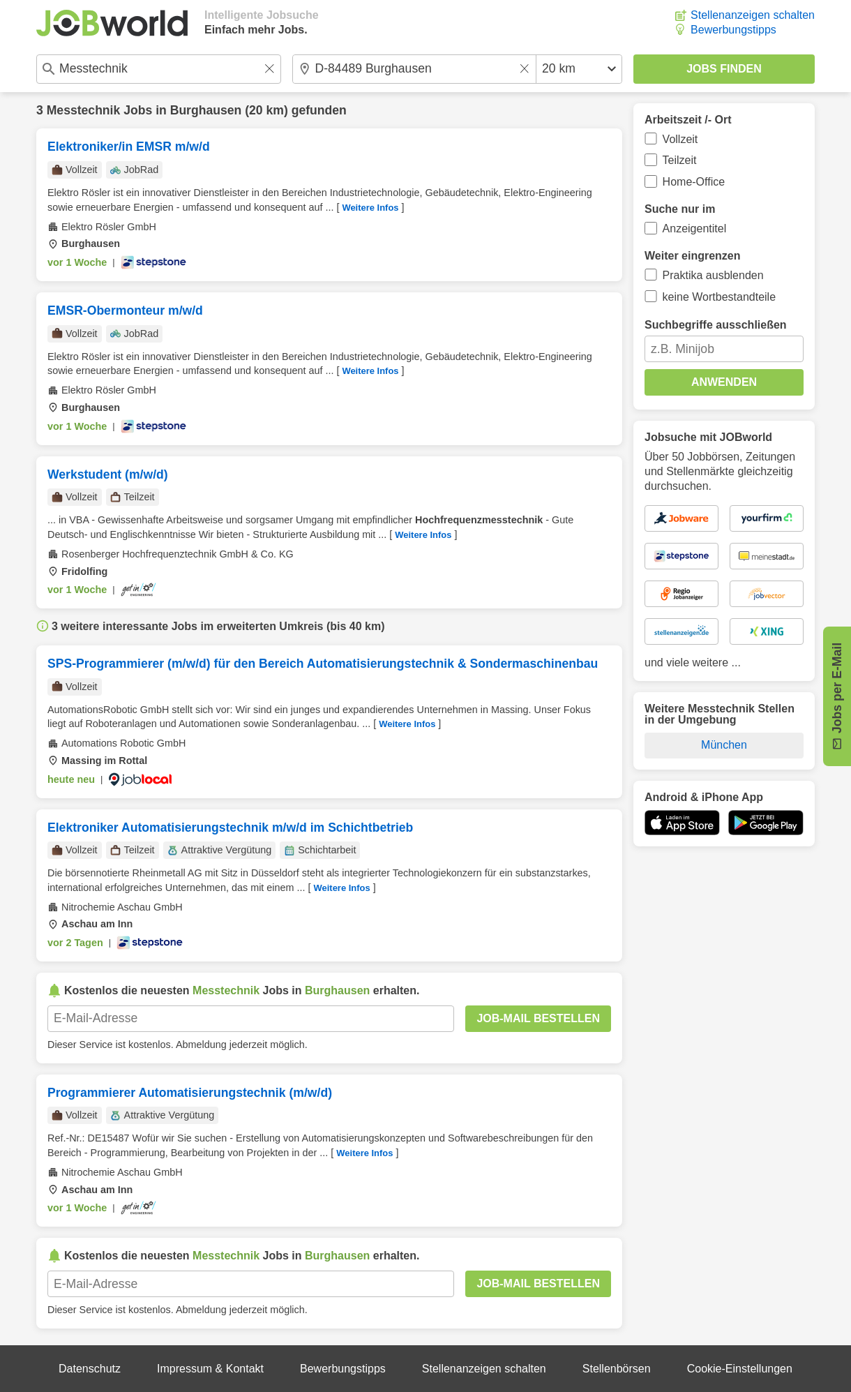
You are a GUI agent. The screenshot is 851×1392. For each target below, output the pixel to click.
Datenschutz (90, 1369)
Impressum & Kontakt (210, 1369)
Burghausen (206, 110)
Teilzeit (680, 160)
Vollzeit (680, 139)
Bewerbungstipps (733, 30)
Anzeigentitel (695, 228)
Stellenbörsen (616, 1369)
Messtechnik (84, 110)
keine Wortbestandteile (719, 297)
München (724, 745)
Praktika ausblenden (713, 275)
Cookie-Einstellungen (739, 1369)
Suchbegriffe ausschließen (716, 325)
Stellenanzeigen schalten (753, 15)
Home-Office (694, 182)
